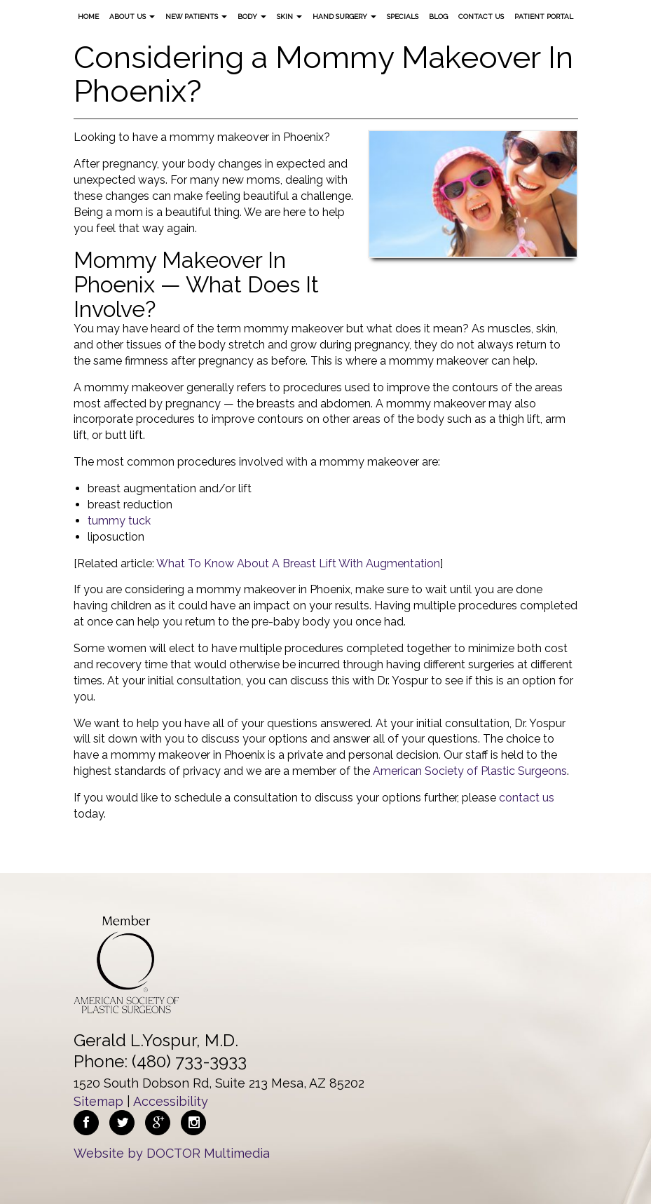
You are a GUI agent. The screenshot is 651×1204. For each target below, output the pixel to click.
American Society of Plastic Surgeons (470, 771)
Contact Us (481, 16)
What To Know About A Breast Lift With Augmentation (298, 563)
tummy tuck (119, 520)
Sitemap (98, 1101)
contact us (526, 797)
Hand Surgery (344, 16)
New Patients (196, 16)
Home (88, 16)
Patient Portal (543, 16)
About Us (132, 16)
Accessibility (170, 1101)
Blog (438, 16)
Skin (289, 16)
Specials (402, 16)
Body (252, 16)
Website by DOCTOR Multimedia (172, 1153)
